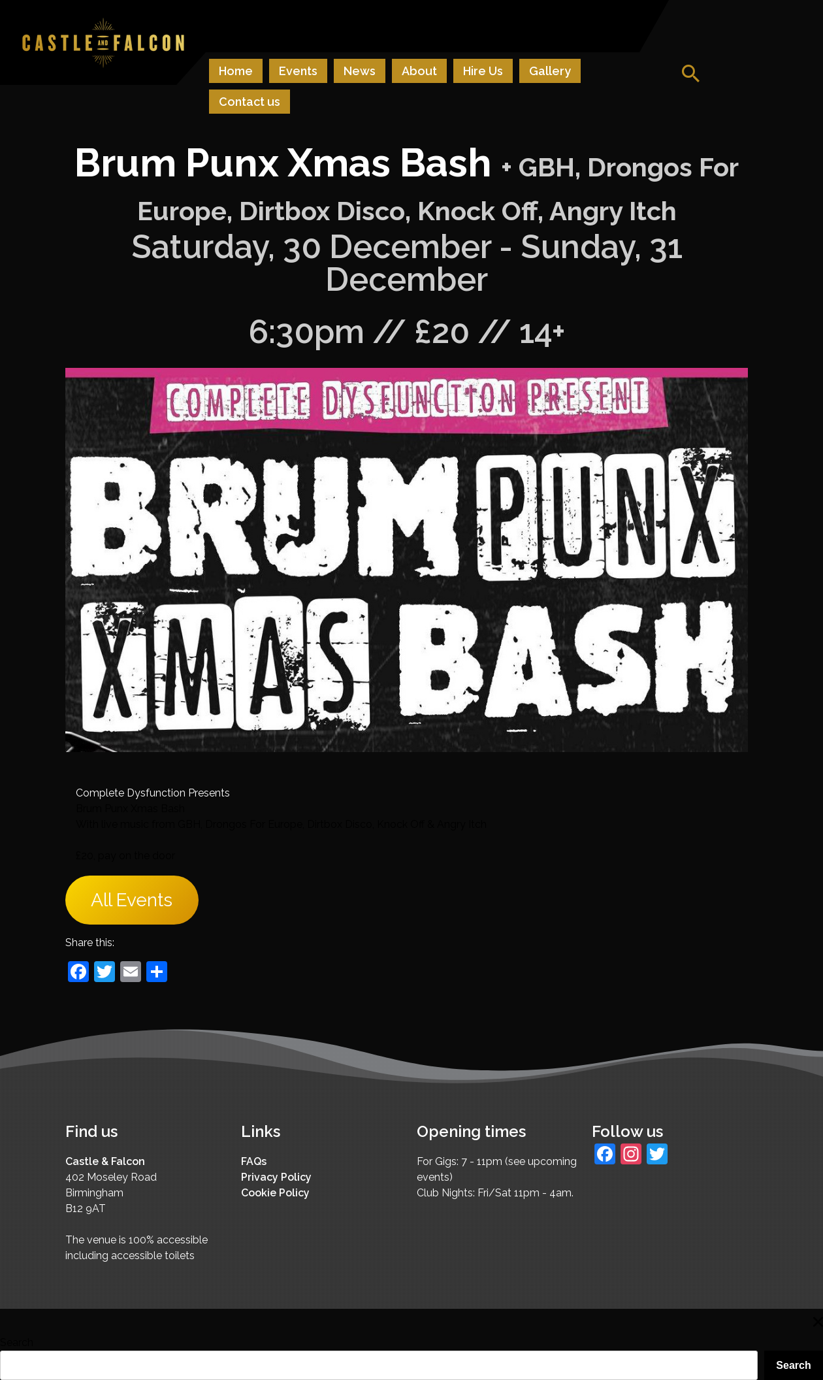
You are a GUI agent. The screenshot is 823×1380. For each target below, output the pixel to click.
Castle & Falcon (105, 1161)
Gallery (550, 71)
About (419, 71)
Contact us (249, 101)
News (360, 71)
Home (236, 71)
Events (298, 71)
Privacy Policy (276, 1177)
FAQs (253, 1161)
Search (16, 1342)
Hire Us (483, 71)
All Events (131, 900)
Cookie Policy (275, 1193)
